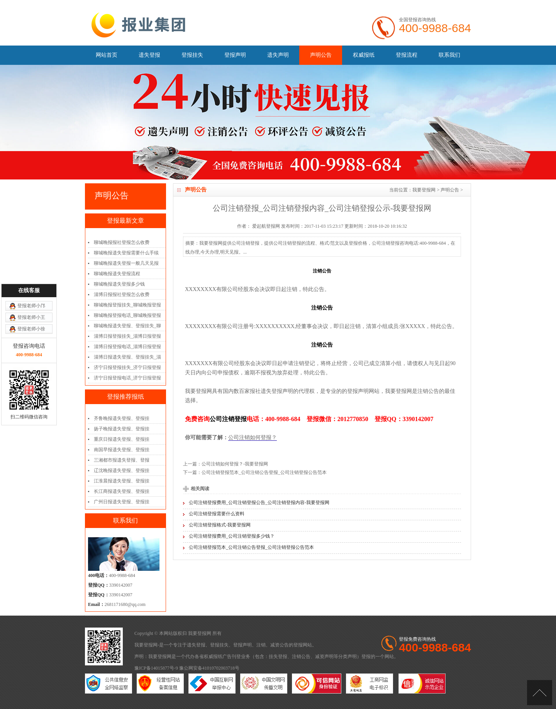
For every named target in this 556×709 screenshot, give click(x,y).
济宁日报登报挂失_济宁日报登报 (127, 367)
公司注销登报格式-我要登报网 (220, 525)
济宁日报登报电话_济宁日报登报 (127, 378)
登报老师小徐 (31, 289)
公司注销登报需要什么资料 (216, 513)
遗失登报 (149, 55)
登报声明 (235, 55)
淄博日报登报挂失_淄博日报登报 (127, 336)
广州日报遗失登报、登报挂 (121, 501)
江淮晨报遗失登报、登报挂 (121, 481)
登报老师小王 (31, 277)
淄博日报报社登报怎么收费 (121, 294)
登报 (298, 645)
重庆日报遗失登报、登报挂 (121, 439)
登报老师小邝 (31, 266)
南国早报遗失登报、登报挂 (121, 449)
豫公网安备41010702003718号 (209, 668)
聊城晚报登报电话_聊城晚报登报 (127, 315)
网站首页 (106, 55)
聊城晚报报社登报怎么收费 (121, 242)
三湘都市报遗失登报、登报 (121, 460)
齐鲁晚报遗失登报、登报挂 (121, 418)
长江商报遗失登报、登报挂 (121, 491)
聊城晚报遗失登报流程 (117, 273)
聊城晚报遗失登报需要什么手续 (126, 253)
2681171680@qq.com (125, 604)
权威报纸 (364, 55)
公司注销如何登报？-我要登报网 (235, 464)
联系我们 (449, 55)
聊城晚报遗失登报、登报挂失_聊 (127, 325)
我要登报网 (424, 190)
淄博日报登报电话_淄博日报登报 (127, 346)
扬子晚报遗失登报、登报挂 (121, 428)
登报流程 (406, 55)
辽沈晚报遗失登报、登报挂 (121, 470)
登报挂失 (192, 55)
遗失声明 (278, 55)
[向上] (539, 692)
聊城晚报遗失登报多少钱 (119, 284)
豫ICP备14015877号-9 (156, 668)
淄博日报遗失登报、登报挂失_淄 (127, 357)
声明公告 (321, 55)
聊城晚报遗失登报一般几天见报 (126, 263)
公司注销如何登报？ (252, 437)
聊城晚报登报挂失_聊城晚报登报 (127, 305)
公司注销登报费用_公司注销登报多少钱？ (232, 536)
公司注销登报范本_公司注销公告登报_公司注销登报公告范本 (264, 472)
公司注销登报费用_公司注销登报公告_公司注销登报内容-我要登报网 (259, 502)
